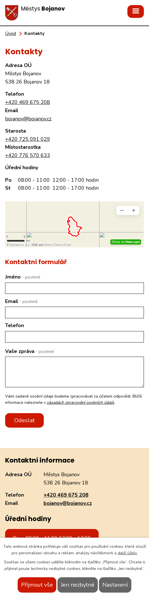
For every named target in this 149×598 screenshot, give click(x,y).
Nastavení (115, 585)
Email (21, 301)
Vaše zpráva (29, 351)
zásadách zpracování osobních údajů (80, 402)
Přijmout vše (37, 585)
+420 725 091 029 (27, 139)
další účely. (127, 553)
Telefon (14, 325)
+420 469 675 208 (27, 102)
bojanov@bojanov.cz (28, 118)
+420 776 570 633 (27, 155)
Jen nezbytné (77, 585)
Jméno (22, 276)
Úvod (10, 33)
